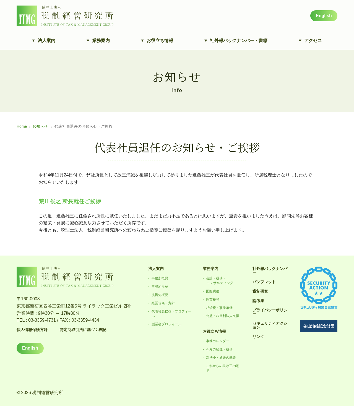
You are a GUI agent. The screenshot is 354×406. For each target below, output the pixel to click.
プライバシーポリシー (270, 312)
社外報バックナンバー (270, 270)
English (324, 15)
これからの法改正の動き (222, 368)
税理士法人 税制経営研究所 (65, 16)
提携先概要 (160, 295)
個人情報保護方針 (32, 329)
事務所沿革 (160, 286)
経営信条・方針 (163, 303)
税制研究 (260, 291)
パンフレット (264, 282)
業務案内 (210, 268)
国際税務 (212, 291)
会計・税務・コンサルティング (219, 280)
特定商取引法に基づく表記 (83, 329)
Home (22, 126)
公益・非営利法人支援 (222, 316)
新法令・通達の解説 (221, 358)
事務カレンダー (217, 341)
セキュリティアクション (270, 325)
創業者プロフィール (166, 324)
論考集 (258, 301)
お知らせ (40, 126)
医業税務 (212, 299)
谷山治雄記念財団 (318, 326)
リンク (258, 337)
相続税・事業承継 (219, 308)
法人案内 (156, 268)
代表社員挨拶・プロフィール (171, 313)
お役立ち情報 (214, 331)
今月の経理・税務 (219, 349)
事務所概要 (160, 278)
